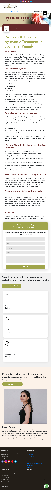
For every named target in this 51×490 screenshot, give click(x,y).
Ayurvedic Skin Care (31, 456)
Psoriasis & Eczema (5, 479)
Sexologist (29, 467)
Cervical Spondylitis (5, 477)
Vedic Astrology (30, 454)
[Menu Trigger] (45, 13)
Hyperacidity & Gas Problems (7, 484)
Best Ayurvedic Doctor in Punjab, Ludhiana (10, 473)
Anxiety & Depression (5, 475)
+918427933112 (13, 11)
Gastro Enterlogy (30, 459)
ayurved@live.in (5, 458)
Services (15, 28)
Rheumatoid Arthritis (5, 481)
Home (8, 21)
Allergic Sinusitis (4, 486)
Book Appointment (11, 286)
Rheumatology (29, 461)
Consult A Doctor (12, 384)
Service (14, 21)
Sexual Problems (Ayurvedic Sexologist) (35, 463)
